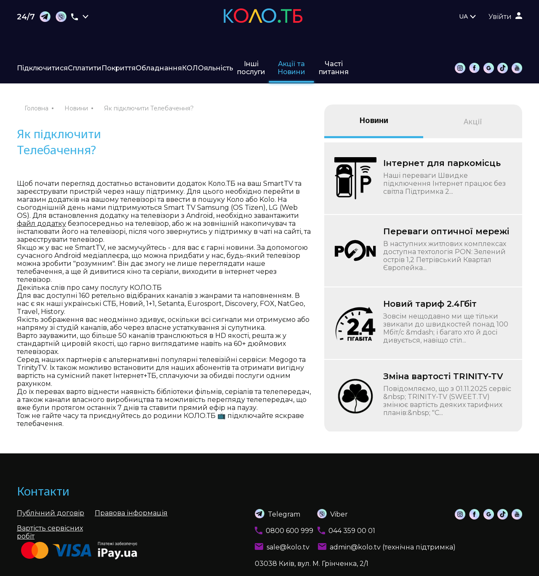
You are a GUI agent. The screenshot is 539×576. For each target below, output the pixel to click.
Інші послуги (251, 68)
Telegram (277, 513)
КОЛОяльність (207, 68)
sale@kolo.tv (288, 547)
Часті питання (334, 68)
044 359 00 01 (351, 531)
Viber (324, 513)
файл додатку (41, 224)
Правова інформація (131, 513)
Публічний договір (50, 513)
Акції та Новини (291, 68)
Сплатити (84, 68)
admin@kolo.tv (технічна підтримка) (393, 547)
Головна (36, 108)
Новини (76, 108)
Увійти (500, 17)
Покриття (118, 68)
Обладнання (159, 68)
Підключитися (42, 68)
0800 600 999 (289, 531)
